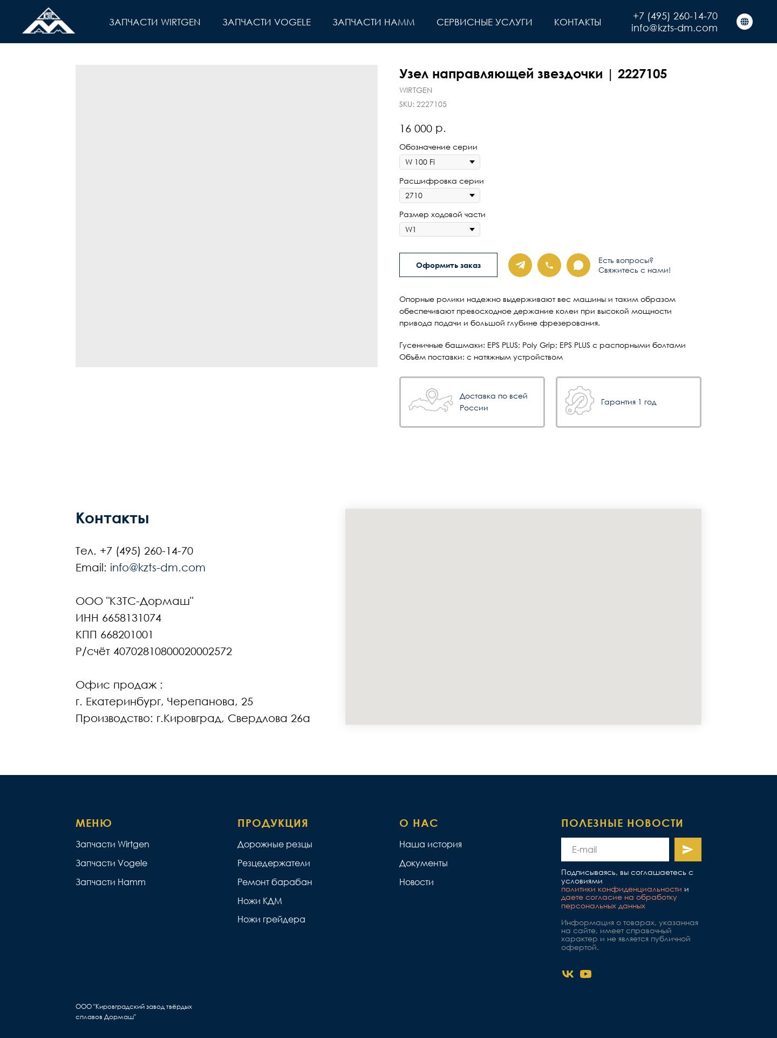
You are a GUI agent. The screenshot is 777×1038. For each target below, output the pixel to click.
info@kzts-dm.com (674, 27)
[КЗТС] (745, 22)
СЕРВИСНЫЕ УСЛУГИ (485, 22)
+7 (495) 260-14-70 (675, 16)
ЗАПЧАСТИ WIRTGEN (155, 22)
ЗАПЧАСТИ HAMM (373, 22)
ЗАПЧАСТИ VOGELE (266, 22)
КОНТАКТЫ (577, 22)
